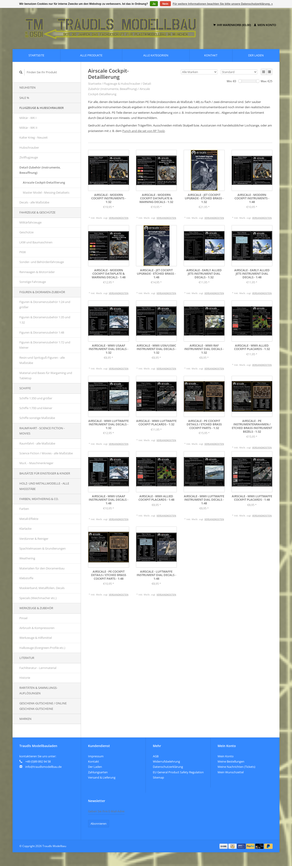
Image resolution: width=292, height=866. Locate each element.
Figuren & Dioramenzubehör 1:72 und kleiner (44, 345)
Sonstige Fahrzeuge (32, 282)
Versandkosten (118, 217)
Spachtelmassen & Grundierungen (42, 548)
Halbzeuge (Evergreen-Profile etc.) (42, 648)
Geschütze (26, 232)
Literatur (26, 658)
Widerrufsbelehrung (166, 761)
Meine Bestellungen (231, 761)
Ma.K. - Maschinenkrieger (36, 463)
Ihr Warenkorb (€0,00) (232, 25)
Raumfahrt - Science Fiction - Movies (42, 430)
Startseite (36, 55)
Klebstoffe (26, 578)
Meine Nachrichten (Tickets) (236, 767)
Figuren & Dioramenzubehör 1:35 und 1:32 (44, 319)
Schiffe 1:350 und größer (35, 398)
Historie (24, 678)
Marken (25, 719)
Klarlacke (25, 528)
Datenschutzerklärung (168, 767)
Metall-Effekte (28, 519)
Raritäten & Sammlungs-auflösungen (38, 690)
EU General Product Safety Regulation (178, 772)
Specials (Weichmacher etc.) (38, 598)
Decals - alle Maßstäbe (34, 202)
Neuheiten (27, 87)
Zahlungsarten (98, 772)
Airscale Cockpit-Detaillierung (44, 182)
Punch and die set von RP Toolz (143, 131)
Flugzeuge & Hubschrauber (41, 108)
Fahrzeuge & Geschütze (37, 212)
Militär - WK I (27, 118)
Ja (153, 3)
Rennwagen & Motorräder (37, 272)
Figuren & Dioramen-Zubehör (42, 292)
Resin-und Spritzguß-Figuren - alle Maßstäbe (42, 360)
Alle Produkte (91, 55)
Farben (24, 509)
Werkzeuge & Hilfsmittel (35, 638)
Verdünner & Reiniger (33, 539)
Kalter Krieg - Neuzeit (33, 137)
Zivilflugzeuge (28, 157)
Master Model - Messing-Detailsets (46, 192)
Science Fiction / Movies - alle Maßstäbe (46, 453)
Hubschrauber (29, 147)
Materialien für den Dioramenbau (42, 568)
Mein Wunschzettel (231, 772)
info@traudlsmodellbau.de (43, 767)
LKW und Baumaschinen (35, 242)
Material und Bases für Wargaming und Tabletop (45, 375)
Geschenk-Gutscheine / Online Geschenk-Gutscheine (43, 706)
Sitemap (158, 777)
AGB (156, 756)
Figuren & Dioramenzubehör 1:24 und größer (44, 304)
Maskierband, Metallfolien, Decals (42, 588)
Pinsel (23, 618)
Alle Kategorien (155, 55)
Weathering (27, 558)
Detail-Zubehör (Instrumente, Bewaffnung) (40, 170)
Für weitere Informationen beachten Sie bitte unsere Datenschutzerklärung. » (223, 3)
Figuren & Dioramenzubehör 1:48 (41, 332)
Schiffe (25, 388)
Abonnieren (99, 823)
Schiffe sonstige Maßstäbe (37, 418)
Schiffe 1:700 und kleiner (35, 408)
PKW (22, 252)
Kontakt (210, 55)
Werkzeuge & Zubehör (36, 608)
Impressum (96, 756)
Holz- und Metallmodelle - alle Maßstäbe (44, 486)
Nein (165, 3)
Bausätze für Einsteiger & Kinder (44, 473)
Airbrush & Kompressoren (37, 628)
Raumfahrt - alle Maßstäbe (37, 443)
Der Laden (256, 55)
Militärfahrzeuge (30, 222)
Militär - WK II (28, 128)
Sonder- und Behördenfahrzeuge (41, 262)
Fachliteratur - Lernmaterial (37, 668)
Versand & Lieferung (101, 777)
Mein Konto (265, 25)
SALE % (24, 98)
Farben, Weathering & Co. (39, 499)
